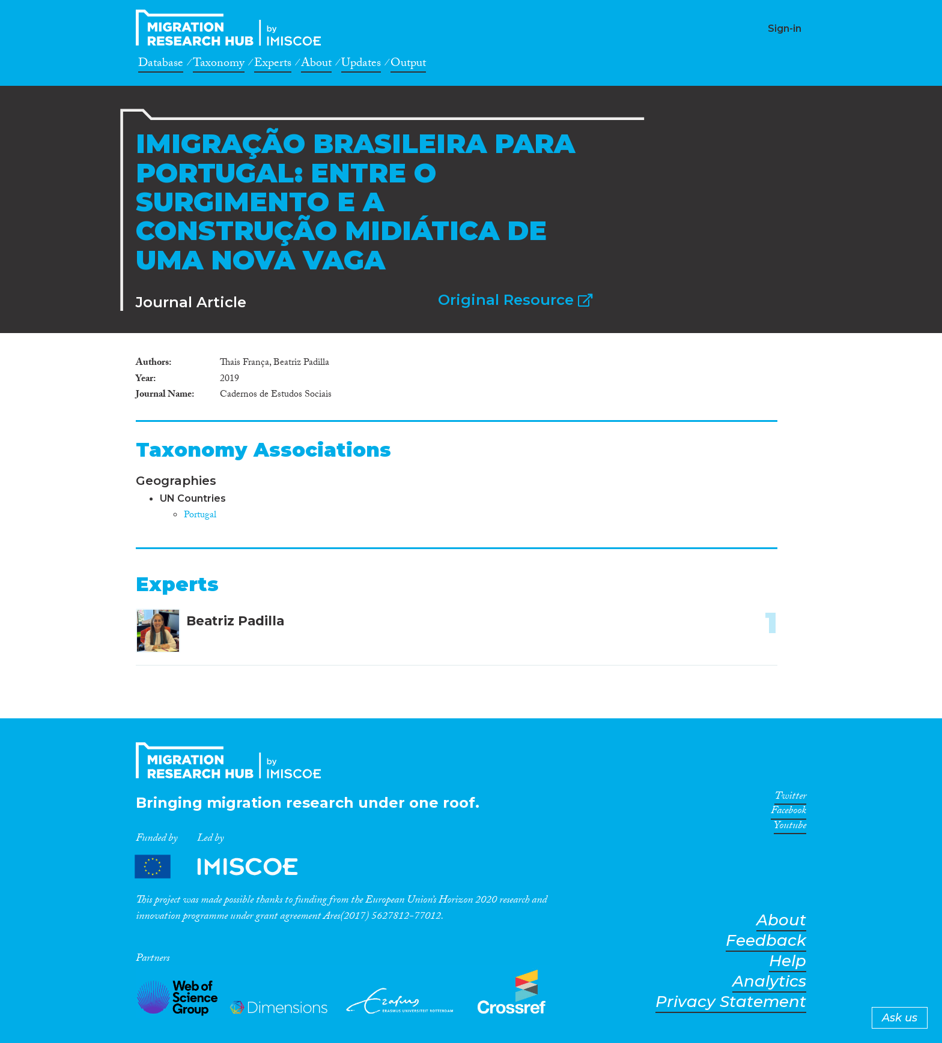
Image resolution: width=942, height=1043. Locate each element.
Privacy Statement (730, 1002)
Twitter (790, 798)
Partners (226, 867)
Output (408, 65)
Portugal (200, 516)
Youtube (790, 827)
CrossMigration (232, 28)
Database (160, 65)
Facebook (788, 812)
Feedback (766, 940)
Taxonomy (219, 65)
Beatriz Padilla (235, 620)
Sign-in (784, 28)
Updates (361, 65)
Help (787, 961)
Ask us (899, 1017)
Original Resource (515, 299)
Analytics (769, 981)
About (316, 65)
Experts (272, 65)
